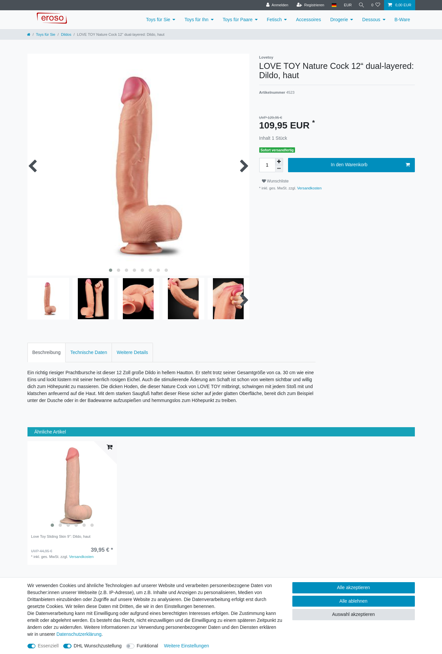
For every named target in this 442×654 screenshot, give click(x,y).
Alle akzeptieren (353, 587)
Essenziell (48, 645)
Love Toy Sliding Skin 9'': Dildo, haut (60, 536)
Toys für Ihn (196, 19)
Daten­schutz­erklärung (78, 634)
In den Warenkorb (370, 165)
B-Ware (402, 19)
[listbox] (72, 485)
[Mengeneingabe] (267, 165)
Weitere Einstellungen (186, 645)
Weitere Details (132, 352)
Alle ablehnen (353, 601)
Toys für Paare (238, 19)
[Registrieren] (309, 5)
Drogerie (339, 19)
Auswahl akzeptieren (353, 614)
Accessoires (308, 19)
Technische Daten (88, 352)
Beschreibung (46, 352)
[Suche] (361, 5)
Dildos (66, 34)
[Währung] (346, 5)
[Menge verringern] (279, 168)
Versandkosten (308, 188)
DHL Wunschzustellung (98, 645)
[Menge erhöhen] (279, 161)
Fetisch (274, 19)
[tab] (46, 352)
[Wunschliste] (376, 5)
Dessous (371, 19)
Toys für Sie (158, 19)
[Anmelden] (276, 5)
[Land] (333, 5)
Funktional (147, 645)
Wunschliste (275, 181)
